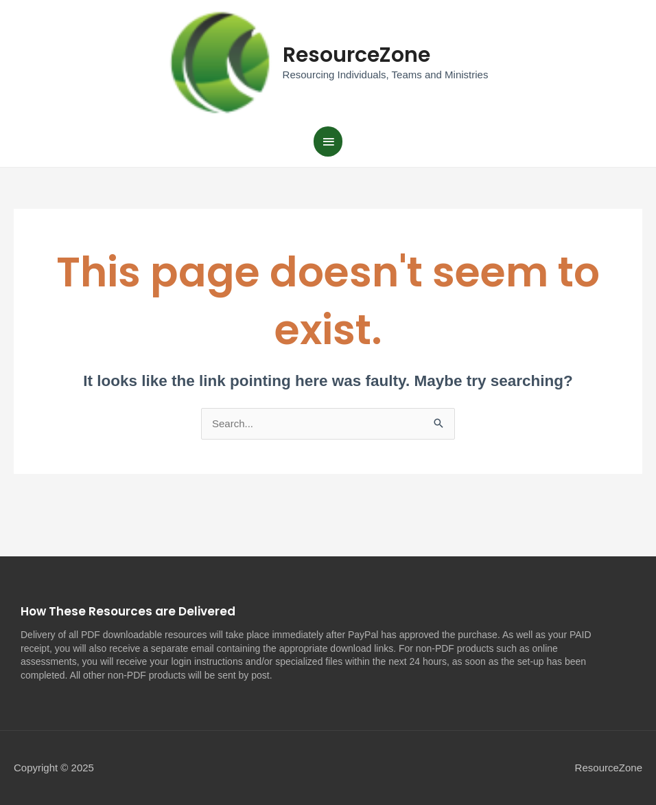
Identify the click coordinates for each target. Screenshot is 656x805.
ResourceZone (356, 55)
